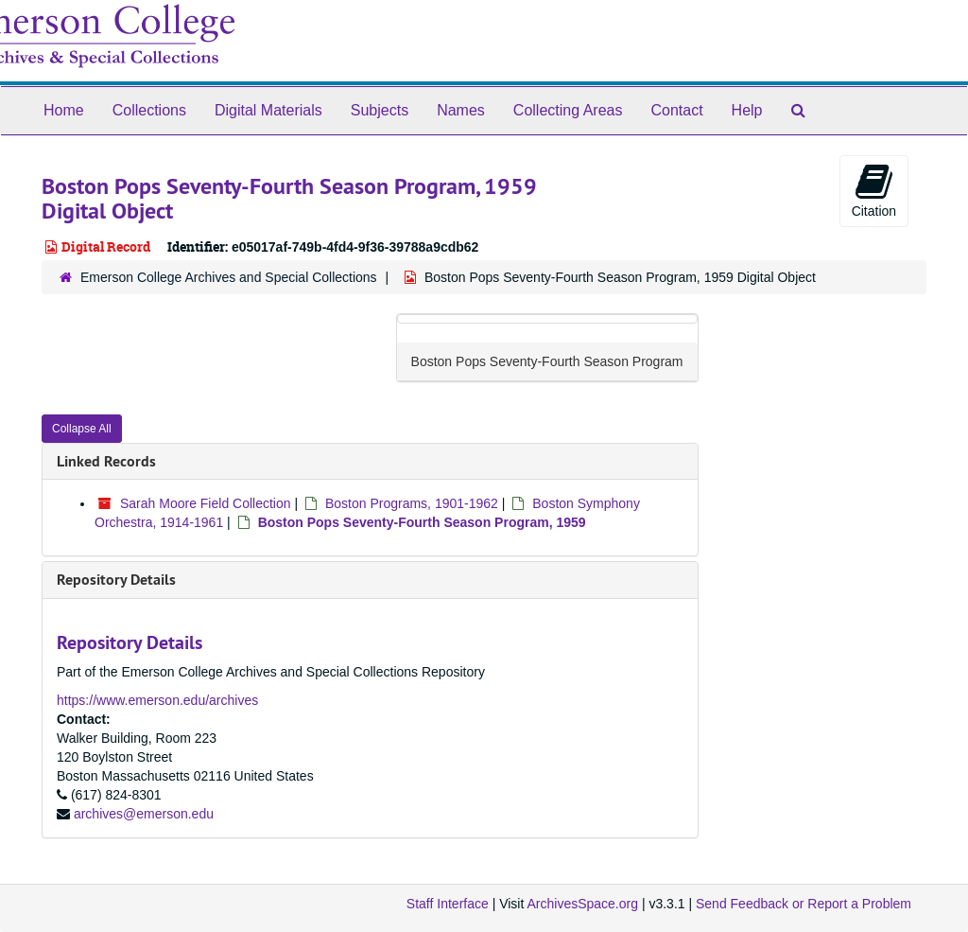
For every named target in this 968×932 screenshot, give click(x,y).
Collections (149, 110)
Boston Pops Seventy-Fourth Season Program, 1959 (422, 522)
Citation (874, 190)
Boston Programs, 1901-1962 (411, 503)
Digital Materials (268, 110)
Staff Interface (447, 903)
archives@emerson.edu (144, 813)
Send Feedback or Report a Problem (803, 903)
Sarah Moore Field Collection (205, 503)
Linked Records (106, 461)
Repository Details (116, 579)
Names (461, 110)
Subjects (379, 110)
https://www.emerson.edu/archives (157, 700)
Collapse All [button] (82, 428)
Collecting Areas (568, 110)
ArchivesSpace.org (582, 903)
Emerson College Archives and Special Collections (228, 277)
